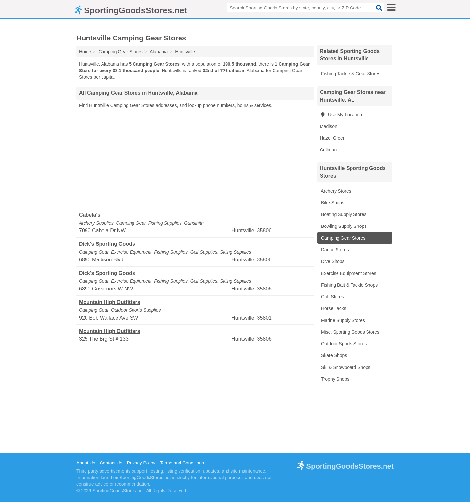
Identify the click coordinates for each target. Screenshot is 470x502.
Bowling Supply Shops (343, 226)
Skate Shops (333, 355)
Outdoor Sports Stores (343, 343)
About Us (85, 462)
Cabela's (89, 215)
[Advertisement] (195, 160)
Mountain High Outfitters (109, 302)
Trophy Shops (334, 379)
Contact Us (111, 462)
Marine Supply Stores (342, 320)
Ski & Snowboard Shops (345, 367)
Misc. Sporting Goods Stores (349, 332)
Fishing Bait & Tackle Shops (349, 285)
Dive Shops (332, 261)
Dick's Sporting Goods (107, 244)
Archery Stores (335, 191)
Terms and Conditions (182, 462)
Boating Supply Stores (343, 214)
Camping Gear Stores (342, 238)
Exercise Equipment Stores (348, 273)
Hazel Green (333, 138)
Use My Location (341, 114)
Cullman (328, 149)
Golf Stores (332, 296)
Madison (328, 126)
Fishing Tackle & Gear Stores (350, 73)
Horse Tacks (333, 308)
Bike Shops (332, 202)
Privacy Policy (141, 462)
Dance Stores (334, 249)
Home (85, 51)
